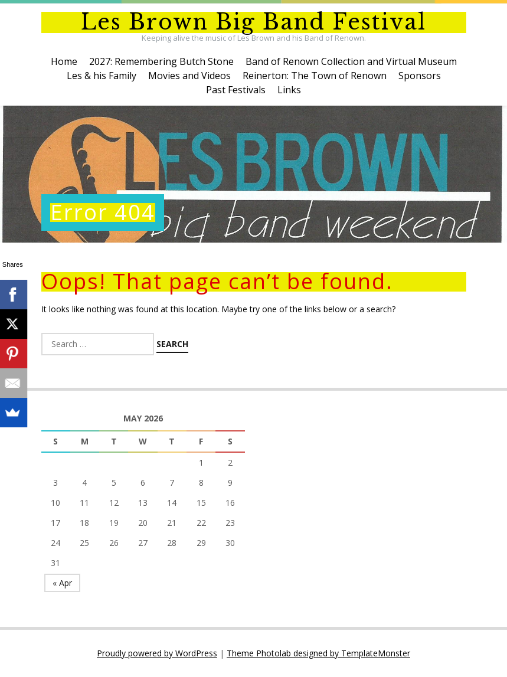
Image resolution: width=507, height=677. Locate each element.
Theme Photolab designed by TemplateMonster (318, 653)
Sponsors (419, 75)
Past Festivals (236, 89)
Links (289, 89)
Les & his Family (101, 75)
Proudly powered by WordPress (157, 653)
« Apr (62, 582)
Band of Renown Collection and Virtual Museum (351, 61)
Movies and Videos (189, 75)
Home (64, 61)
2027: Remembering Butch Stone (161, 61)
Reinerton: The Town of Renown (315, 75)
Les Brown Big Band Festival (253, 22)
